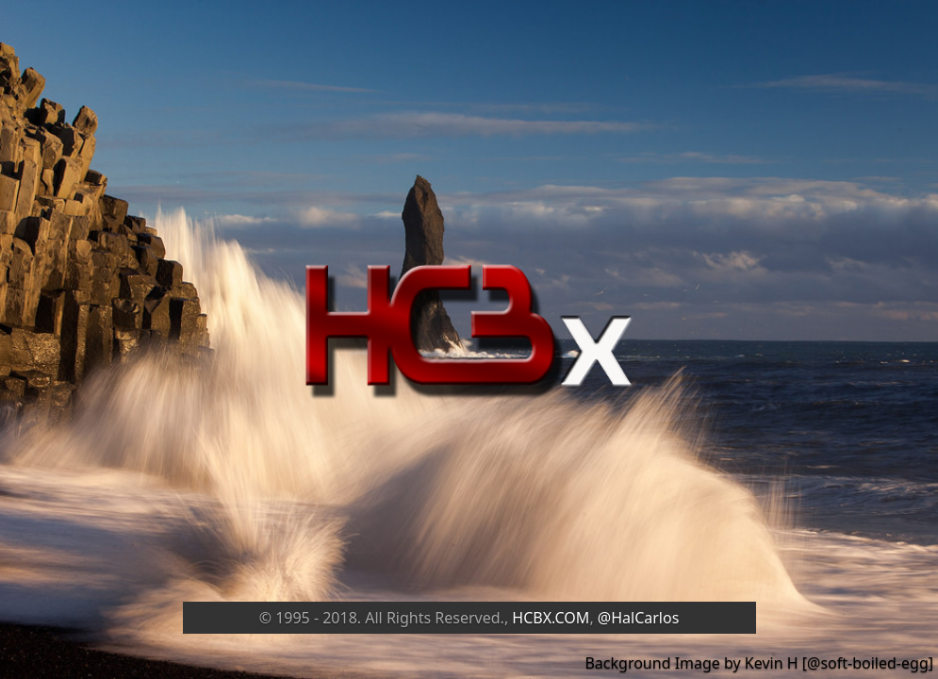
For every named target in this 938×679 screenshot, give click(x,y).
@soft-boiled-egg (868, 663)
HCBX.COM (550, 617)
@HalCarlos (639, 617)
